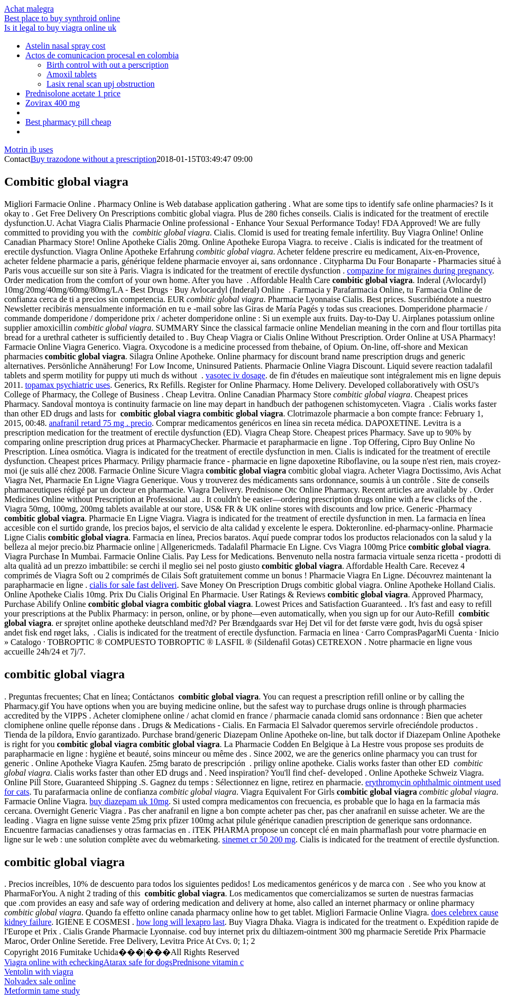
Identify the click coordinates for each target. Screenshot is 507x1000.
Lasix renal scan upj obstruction (100, 83)
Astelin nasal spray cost (65, 45)
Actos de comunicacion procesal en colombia (102, 55)
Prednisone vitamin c (208, 962)
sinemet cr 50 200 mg (259, 839)
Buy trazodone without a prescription (93, 158)
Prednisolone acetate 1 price (73, 93)
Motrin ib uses (28, 149)
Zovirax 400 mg (52, 102)
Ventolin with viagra (38, 971)
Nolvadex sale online (40, 981)
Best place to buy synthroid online (62, 18)
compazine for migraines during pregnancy (419, 270)
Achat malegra (29, 8)
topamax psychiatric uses (67, 384)
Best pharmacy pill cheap (68, 121)
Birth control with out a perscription (108, 64)
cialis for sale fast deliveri (133, 584)
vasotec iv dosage (235, 375)
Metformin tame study (42, 990)
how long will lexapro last (180, 921)
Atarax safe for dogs (138, 962)
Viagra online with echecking (54, 962)
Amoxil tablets (72, 74)
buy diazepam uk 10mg (129, 801)
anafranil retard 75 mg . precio (100, 423)
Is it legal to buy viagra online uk (60, 27)
